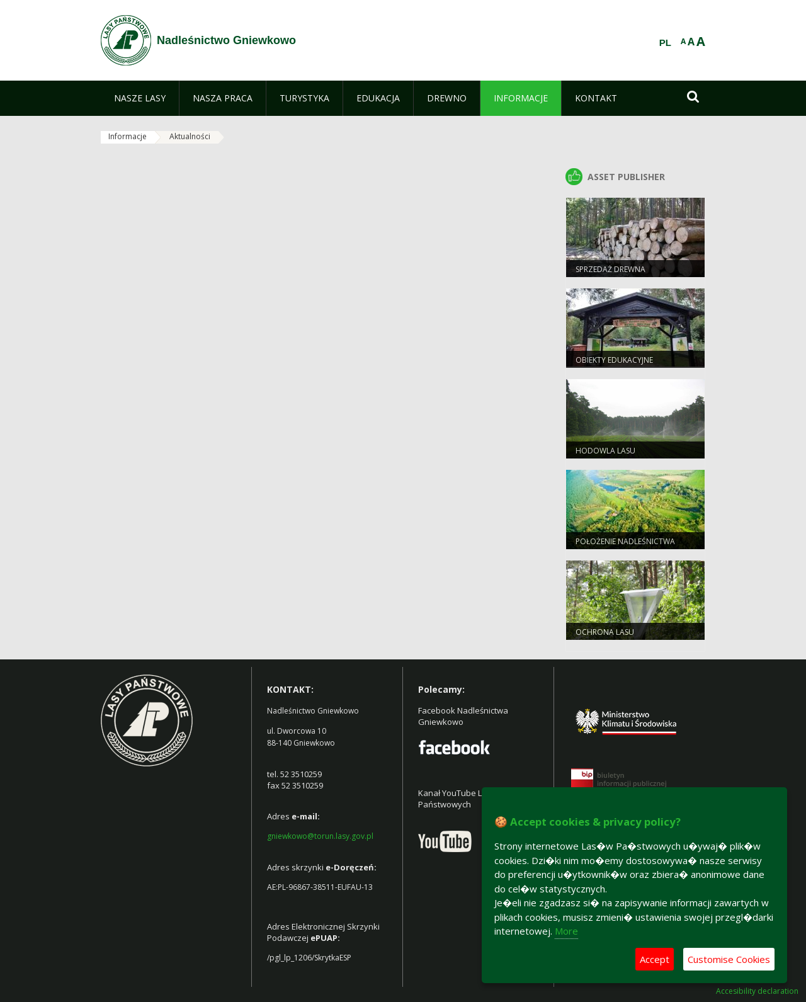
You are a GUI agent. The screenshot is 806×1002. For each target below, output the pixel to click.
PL (665, 43)
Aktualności (189, 136)
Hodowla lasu (605, 450)
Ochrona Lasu (605, 632)
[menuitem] (140, 98)
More (566, 931)
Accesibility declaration (757, 991)
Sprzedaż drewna (610, 269)
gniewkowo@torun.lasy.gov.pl (320, 836)
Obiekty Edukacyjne (614, 360)
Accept (654, 959)
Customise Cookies (729, 959)
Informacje (127, 136)
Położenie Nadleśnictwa (625, 541)
